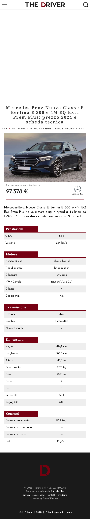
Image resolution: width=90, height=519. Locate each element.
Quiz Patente (25, 512)
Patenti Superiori (54, 512)
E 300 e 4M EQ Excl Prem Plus (69, 129)
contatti (51, 495)
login (69, 512)
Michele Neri (57, 491)
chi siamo (62, 495)
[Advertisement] (45, 56)
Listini (4, 129)
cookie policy (38, 495)
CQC (39, 512)
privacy (26, 495)
